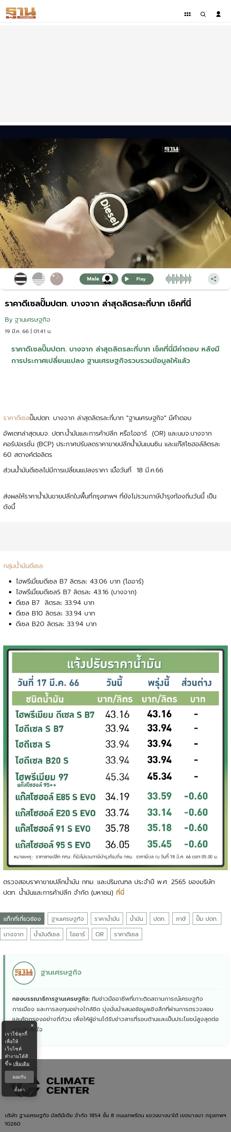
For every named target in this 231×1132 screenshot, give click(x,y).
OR (99, 934)
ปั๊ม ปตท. (207, 918)
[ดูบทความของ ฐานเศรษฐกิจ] (116, 1000)
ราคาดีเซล (126, 934)
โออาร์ (77, 934)
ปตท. (159, 918)
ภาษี (181, 918)
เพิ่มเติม (21, 1063)
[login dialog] (218, 14)
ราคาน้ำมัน (107, 918)
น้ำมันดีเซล (47, 934)
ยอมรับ (19, 1076)
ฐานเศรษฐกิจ (67, 918)
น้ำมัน (136, 918)
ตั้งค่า (19, 1089)
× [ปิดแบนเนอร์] (32, 1025)
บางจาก (14, 934)
